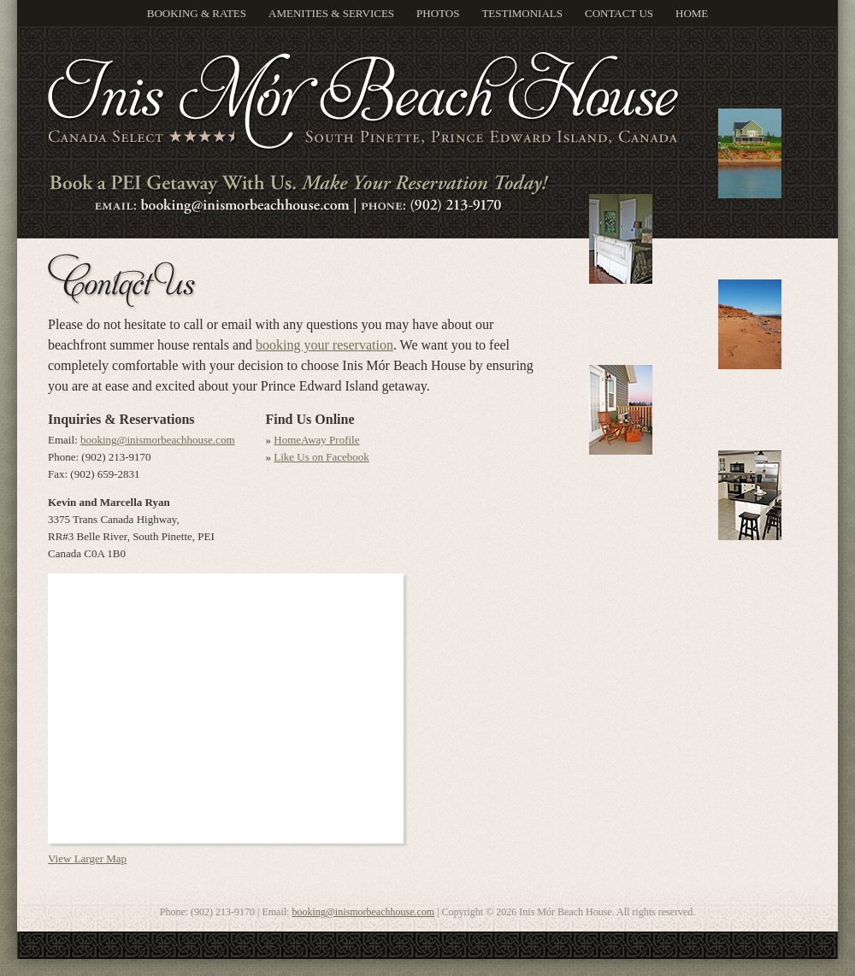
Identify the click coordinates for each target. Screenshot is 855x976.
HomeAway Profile (316, 439)
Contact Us (619, 13)
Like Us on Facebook (321, 456)
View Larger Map (87, 858)
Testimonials (522, 13)
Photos (437, 13)
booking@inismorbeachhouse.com (157, 439)
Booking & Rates (196, 13)
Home (691, 13)
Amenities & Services (331, 13)
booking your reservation (324, 345)
